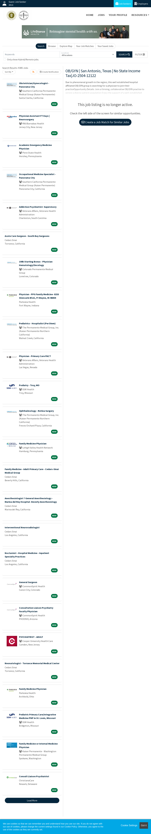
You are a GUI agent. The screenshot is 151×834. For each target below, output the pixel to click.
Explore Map (66, 46)
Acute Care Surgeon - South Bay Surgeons (27, 235)
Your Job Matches (85, 46)
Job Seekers (123, 3)
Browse (52, 46)
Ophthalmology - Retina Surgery (36, 410)
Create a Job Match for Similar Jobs (105, 122)
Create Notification (49, 72)
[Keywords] (32, 54)
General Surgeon (28, 582)
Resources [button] (139, 15)
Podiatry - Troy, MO (29, 385)
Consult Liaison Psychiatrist (34, 776)
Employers (141, 3)
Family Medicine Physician (32, 443)
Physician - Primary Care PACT (35, 356)
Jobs (101, 15)
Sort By (8, 72)
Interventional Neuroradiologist (22, 527)
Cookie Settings (129, 825)
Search (41, 46)
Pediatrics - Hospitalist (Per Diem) (37, 323)
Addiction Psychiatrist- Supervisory (37, 206)
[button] (139, 54)
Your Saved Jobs (105, 46)
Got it (144, 825)
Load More (32, 800)
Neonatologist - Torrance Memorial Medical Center (32, 663)
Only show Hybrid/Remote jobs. (23, 59)
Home (90, 15)
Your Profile (118, 15)
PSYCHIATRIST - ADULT (31, 636)
